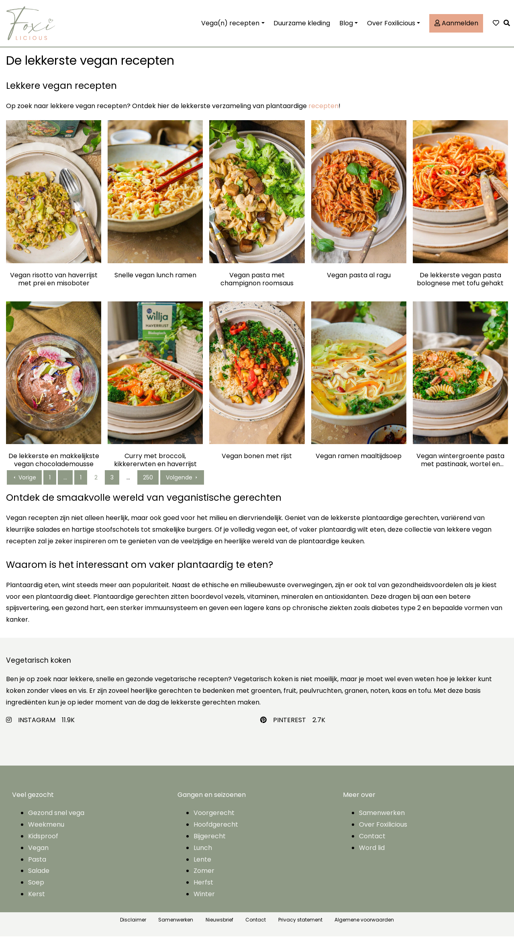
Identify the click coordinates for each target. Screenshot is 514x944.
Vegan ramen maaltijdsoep (359, 464)
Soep (36, 890)
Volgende (182, 485)
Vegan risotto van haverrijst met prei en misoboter (54, 286)
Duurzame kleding (301, 26)
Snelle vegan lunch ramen (155, 282)
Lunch (203, 855)
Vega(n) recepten (230, 26)
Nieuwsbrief (219, 927)
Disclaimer (133, 927)
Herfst (203, 890)
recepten (323, 113)
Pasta (37, 866)
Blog (346, 26)
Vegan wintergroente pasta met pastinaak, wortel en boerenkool (460, 468)
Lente (202, 866)
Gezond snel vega (56, 820)
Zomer (204, 878)
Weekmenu (46, 832)
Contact (372, 843)
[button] (509, 27)
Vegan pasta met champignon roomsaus (257, 286)
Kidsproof (43, 843)
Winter (204, 901)
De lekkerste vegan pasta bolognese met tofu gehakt (460, 286)
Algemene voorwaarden (364, 927)
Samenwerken (382, 820)
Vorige (24, 485)
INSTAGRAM (36, 727)
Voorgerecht (214, 820)
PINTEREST (289, 727)
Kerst (36, 901)
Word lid (372, 855)
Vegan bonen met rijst (257, 464)
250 (148, 485)
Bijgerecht (210, 843)
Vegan (38, 855)
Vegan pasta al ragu (359, 282)
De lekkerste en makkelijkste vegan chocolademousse (53, 468)
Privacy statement (300, 927)
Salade (38, 878)
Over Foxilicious (391, 26)
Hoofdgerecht (216, 832)
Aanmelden (456, 26)
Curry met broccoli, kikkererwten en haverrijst (155, 468)
